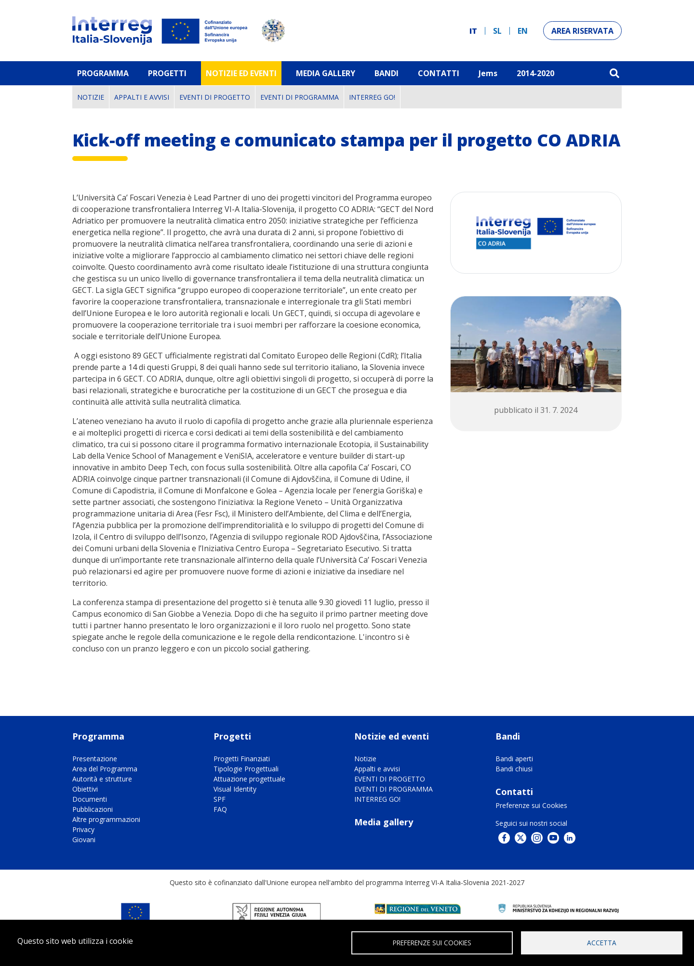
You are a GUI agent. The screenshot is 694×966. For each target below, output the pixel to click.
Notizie (90, 97)
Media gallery (383, 822)
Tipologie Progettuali (246, 768)
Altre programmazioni (106, 819)
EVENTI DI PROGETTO (214, 97)
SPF (220, 799)
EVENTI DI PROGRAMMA (299, 97)
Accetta (601, 942)
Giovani (83, 839)
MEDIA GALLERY (325, 73)
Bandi (386, 73)
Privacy (83, 829)
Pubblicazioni (92, 809)
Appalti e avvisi (141, 97)
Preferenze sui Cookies (531, 805)
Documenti (89, 799)
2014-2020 (535, 73)
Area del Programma (104, 768)
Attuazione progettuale (249, 778)
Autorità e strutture (102, 778)
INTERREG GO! (372, 97)
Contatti (438, 73)
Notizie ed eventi (241, 73)
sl (497, 31)
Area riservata (582, 31)
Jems (488, 73)
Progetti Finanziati (242, 758)
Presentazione (94, 758)
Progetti (167, 73)
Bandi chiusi (514, 768)
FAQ (220, 809)
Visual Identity (235, 789)
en (523, 31)
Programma (103, 73)
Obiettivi (85, 789)
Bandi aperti (514, 758)
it (473, 31)
